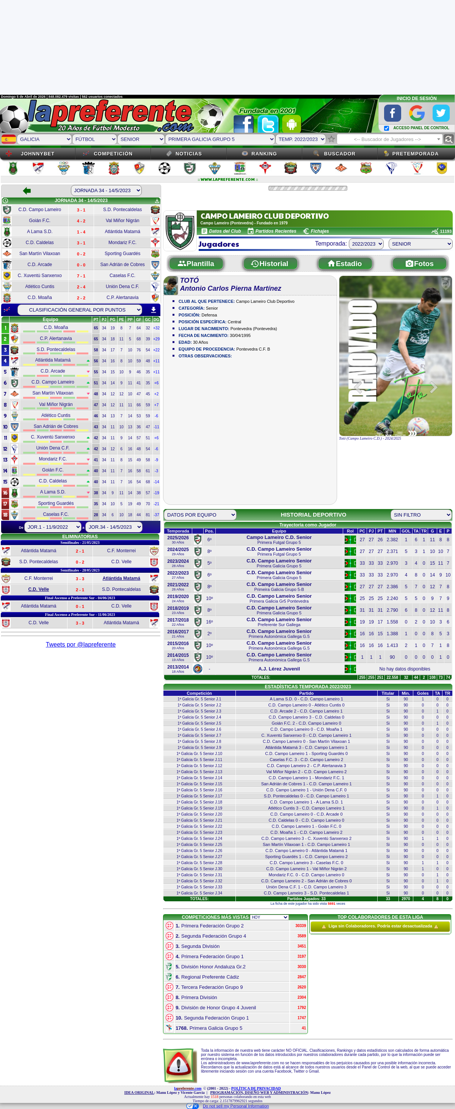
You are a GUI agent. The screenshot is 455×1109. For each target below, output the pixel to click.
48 (148, 361)
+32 (156, 328)
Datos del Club (225, 231)
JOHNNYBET (38, 154)
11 (121, 339)
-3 (156, 471)
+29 (156, 339)
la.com (187, 1088)
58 (148, 460)
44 (138, 515)
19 (112, 328)
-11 (156, 427)
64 (138, 328)
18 (112, 339)
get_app (157, 201)
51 (148, 438)
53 (138, 416)
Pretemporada (415, 154)
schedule (5, 201)
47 (138, 394)
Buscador (340, 154)
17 (112, 350)
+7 (156, 405)
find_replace (449, 139)
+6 (156, 383)
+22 (156, 350)
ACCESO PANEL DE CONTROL (421, 128)
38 (138, 493)
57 (138, 438)
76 (138, 350)
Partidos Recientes (276, 231)
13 (112, 416)
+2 (156, 394)
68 (138, 339)
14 (112, 383)
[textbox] (389, 139)
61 (148, 471)
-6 (156, 416)
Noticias (189, 154)
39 (148, 339)
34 (104, 328)
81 (148, 515)
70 (148, 504)
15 (112, 372)
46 (138, 372)
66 (138, 405)
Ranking (264, 154)
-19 (156, 493)
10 (130, 350)
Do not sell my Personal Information (227, 1106)
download (153, 310)
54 (148, 350)
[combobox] (390, 139)
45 (148, 394)
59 (138, 361)
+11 (156, 361)
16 (112, 361)
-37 (156, 515)
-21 (156, 504)
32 (148, 328)
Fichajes (320, 231)
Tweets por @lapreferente (81, 644)
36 (138, 427)
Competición (113, 154)
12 (112, 394)
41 (138, 383)
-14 (156, 482)
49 (138, 460)
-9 (156, 460)
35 (148, 372)
